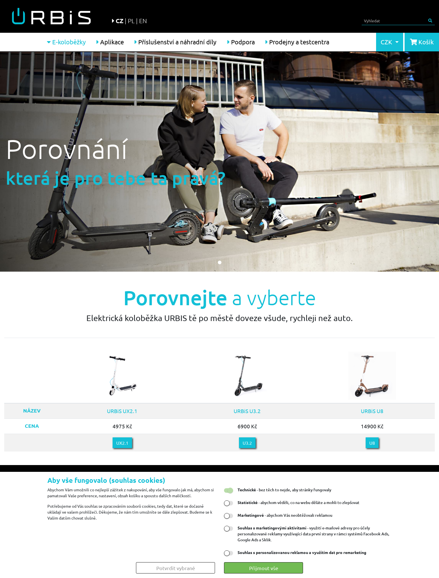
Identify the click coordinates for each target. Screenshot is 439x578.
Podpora (241, 41)
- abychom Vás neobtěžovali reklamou (285, 515)
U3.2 (247, 443)
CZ (119, 21)
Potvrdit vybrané (175, 568)
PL (131, 20)
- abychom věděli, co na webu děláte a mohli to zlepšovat (298, 502)
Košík (422, 41)
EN (143, 20)
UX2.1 (122, 443)
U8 (372, 443)
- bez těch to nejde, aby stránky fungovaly (284, 489)
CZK (387, 41)
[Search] (394, 20)
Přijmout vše (263, 568)
